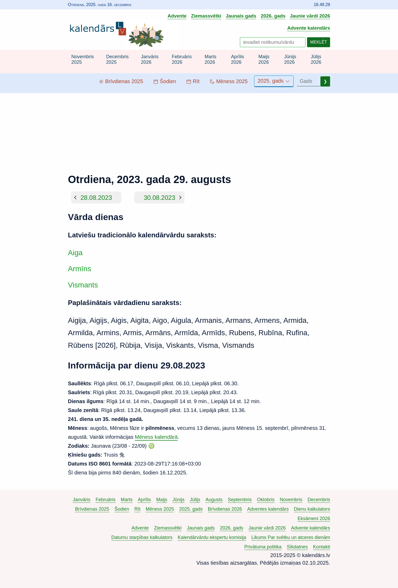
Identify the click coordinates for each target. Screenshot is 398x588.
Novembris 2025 (82, 59)
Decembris (319, 499)
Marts (127, 499)
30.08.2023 (159, 197)
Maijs (161, 499)
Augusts (214, 499)
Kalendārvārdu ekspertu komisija (212, 537)
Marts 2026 (210, 59)
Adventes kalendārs (268, 509)
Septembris (240, 499)
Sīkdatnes (297, 546)
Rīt (137, 509)
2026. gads (273, 16)
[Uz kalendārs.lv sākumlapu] (99, 30)
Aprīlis (144, 499)
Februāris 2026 (182, 59)
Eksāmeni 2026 (314, 518)
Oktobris (266, 499)
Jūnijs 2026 (290, 59)
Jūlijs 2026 (316, 59)
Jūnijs (179, 499)
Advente (177, 16)
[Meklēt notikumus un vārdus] (272, 42)
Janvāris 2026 (149, 59)
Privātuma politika (263, 546)
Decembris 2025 (117, 59)
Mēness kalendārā (156, 437)
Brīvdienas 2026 (225, 509)
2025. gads (273, 81)
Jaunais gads (241, 16)
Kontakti (321, 546)
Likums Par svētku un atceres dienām (290, 537)
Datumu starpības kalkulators (142, 537)
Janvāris (81, 499)
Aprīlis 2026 (237, 59)
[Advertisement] (199, 130)
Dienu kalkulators (312, 509)
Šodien (121, 509)
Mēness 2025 (160, 509)
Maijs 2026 (263, 59)
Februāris (106, 499)
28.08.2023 (96, 197)
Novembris (291, 499)
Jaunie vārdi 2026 (310, 16)
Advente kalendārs (308, 28)
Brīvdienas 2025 (92, 509)
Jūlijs (195, 499)
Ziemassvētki (206, 16)
